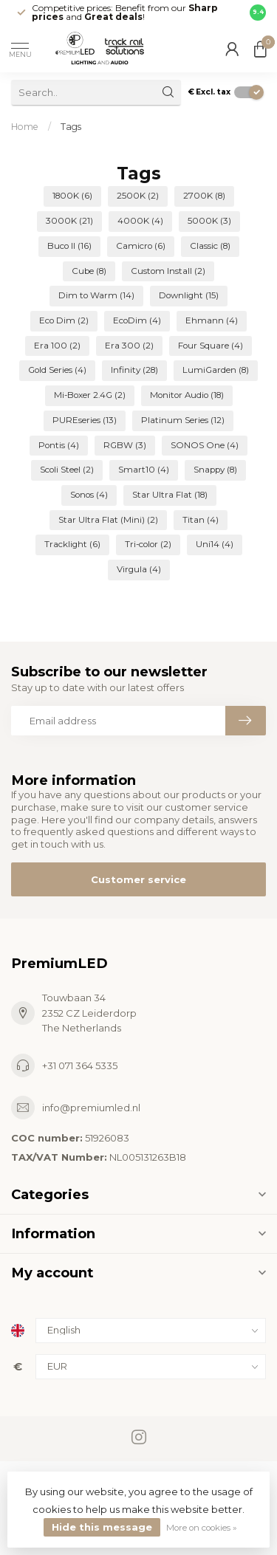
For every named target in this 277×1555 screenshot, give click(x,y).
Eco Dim (64, 320)
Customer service (138, 879)
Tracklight (72, 544)
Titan (200, 520)
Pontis (58, 445)
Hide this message (102, 1527)
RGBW (124, 445)
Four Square (210, 345)
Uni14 (214, 544)
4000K (140, 221)
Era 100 (57, 345)
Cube (89, 271)
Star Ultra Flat (170, 495)
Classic (210, 246)
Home (24, 126)
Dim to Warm (96, 295)
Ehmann (211, 320)
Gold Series (57, 370)
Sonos (89, 495)
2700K (204, 195)
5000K (209, 221)
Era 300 (129, 345)
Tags (71, 126)
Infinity (134, 370)
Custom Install (168, 271)
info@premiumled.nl (91, 1107)
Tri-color (148, 544)
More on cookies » (201, 1528)
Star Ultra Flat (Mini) (108, 520)
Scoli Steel (67, 469)
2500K (138, 195)
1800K (72, 195)
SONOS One (205, 445)
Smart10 (143, 469)
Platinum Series (183, 420)
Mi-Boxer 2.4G (90, 395)
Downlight (189, 295)
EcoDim (137, 320)
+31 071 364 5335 (79, 1065)
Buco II (69, 246)
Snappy (215, 469)
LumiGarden (215, 370)
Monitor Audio (187, 395)
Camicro (140, 246)
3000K (69, 221)
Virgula (139, 569)
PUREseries (84, 420)
